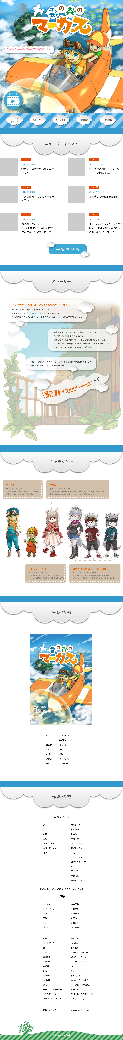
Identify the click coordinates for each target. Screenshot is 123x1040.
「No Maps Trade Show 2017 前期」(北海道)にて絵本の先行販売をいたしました (105, 227)
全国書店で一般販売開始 (103, 196)
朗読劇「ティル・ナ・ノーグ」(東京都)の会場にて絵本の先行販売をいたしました (37, 227)
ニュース (26, 159)
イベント (26, 187)
